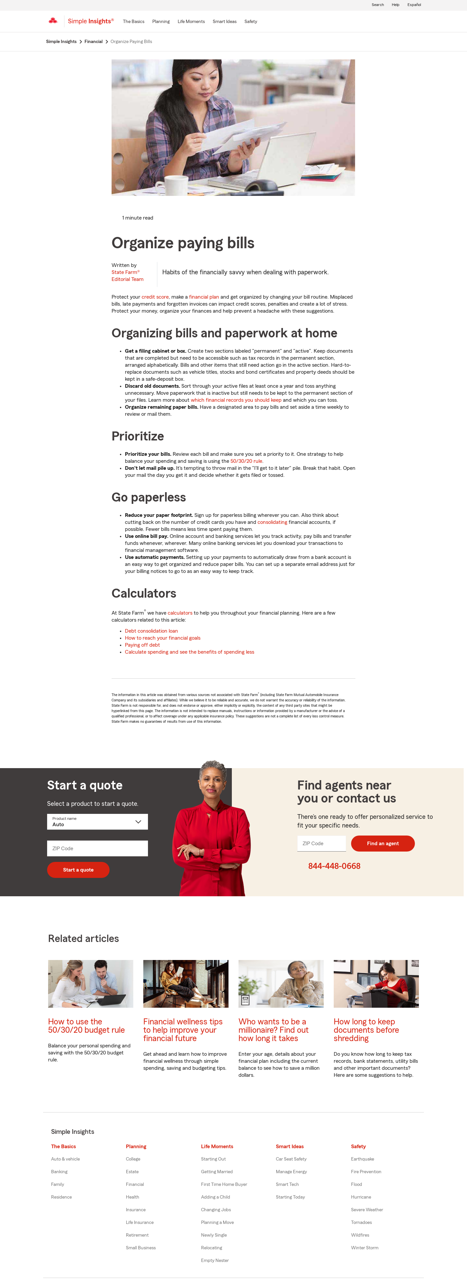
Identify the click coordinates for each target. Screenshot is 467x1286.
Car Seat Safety (291, 1159)
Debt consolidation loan (151, 631)
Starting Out (213, 1159)
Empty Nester (215, 1260)
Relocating (211, 1248)
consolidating (272, 522)
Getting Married (217, 1172)
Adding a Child (215, 1197)
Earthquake (362, 1159)
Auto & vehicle (65, 1159)
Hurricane (361, 1197)
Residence (61, 1197)
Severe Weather (367, 1210)
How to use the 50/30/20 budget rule (86, 1026)
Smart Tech (287, 1184)
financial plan (204, 297)
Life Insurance (140, 1222)
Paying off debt (142, 645)
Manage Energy (291, 1172)
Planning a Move (217, 1222)
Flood (356, 1184)
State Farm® (128, 276)
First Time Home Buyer (224, 1184)
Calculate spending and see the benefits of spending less (189, 652)
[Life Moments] (191, 22)
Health (132, 1197)
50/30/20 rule (246, 461)
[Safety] (251, 22)
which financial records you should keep (236, 400)
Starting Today (290, 1197)
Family (57, 1184)
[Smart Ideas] (224, 22)
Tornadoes (361, 1222)
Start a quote (78, 870)
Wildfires (360, 1235)
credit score (155, 297)
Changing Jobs (216, 1210)
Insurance (136, 1210)
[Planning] (161, 22)
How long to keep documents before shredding (366, 1030)
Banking (59, 1172)
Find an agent (383, 843)
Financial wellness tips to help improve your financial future (183, 1030)
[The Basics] (133, 22)
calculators (180, 613)
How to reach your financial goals (162, 638)
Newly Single (214, 1235)
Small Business (141, 1248)
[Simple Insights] (91, 24)
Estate (132, 1172)
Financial (135, 1184)
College (133, 1159)
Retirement (137, 1235)
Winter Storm (364, 1248)
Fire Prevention (366, 1172)
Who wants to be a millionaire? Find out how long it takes (274, 1030)
